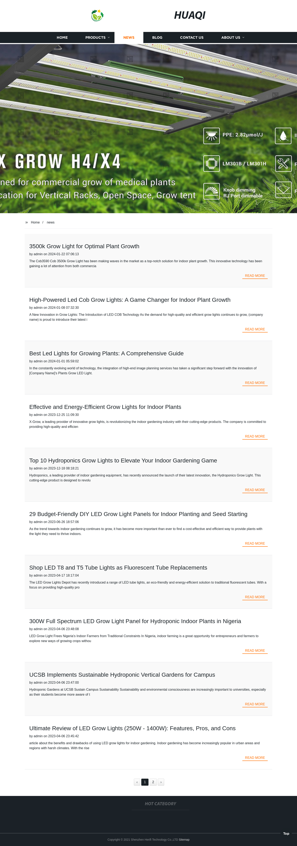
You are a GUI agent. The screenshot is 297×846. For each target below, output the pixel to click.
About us (230, 38)
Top (286, 833)
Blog (157, 38)
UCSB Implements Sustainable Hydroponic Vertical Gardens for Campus (122, 675)
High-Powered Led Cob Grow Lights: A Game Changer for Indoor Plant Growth (130, 300)
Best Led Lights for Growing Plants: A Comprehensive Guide (106, 353)
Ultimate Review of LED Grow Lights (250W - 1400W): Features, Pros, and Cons (132, 728)
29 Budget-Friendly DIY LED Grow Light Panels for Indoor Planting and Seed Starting (138, 514)
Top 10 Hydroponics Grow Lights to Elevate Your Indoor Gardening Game (123, 460)
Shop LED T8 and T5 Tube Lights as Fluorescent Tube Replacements (118, 567)
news (50, 222)
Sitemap (184, 839)
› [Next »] (160, 782)
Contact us (192, 38)
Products (95, 38)
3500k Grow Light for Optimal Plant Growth (84, 246)
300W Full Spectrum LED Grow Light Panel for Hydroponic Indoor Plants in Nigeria (135, 621)
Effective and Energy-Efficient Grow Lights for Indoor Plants (105, 407)
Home (62, 38)
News (128, 38)
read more (255, 275)
